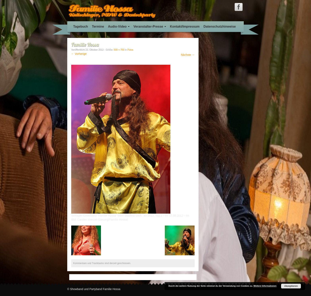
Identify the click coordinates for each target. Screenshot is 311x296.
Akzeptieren (291, 286)
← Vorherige (79, 53)
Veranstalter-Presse (149, 26)
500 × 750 (119, 49)
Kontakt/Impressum (185, 26)
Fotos (130, 49)
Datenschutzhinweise (219, 26)
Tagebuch (80, 26)
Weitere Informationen (264, 286)
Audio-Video (118, 26)
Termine (98, 26)
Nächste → (188, 54)
